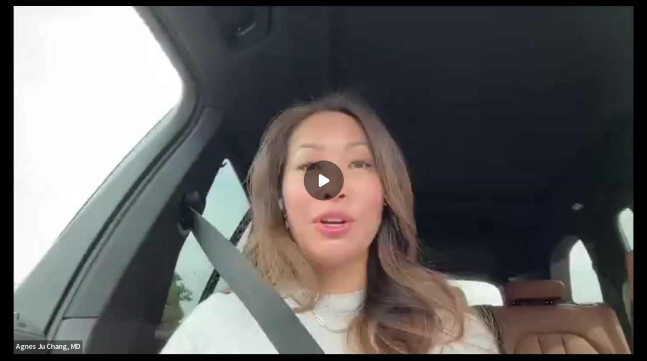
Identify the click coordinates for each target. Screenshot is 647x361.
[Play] (324, 180)
